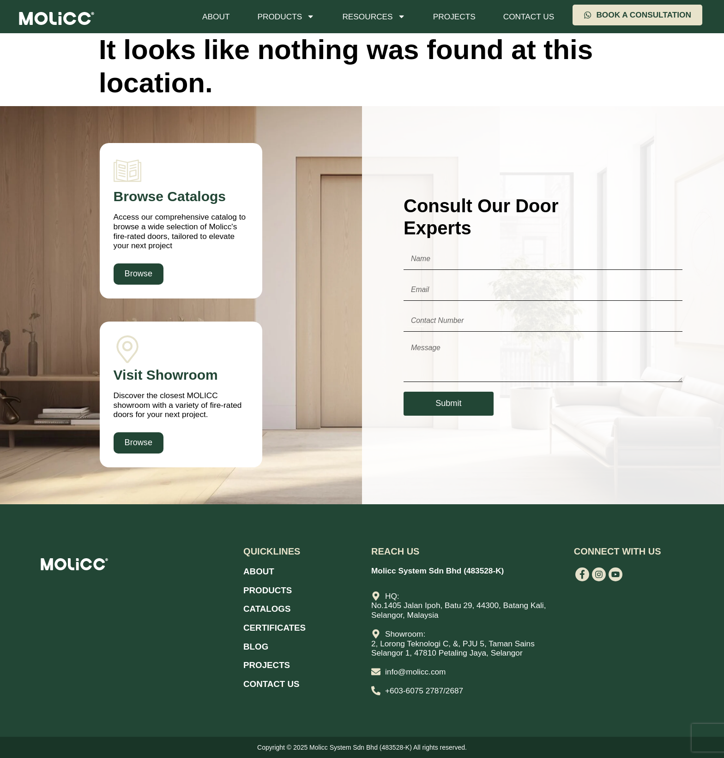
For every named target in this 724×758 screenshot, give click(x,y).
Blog (256, 643)
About (215, 16)
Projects (454, 16)
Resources (373, 16)
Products (285, 16)
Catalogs (268, 607)
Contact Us (528, 16)
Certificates (276, 625)
